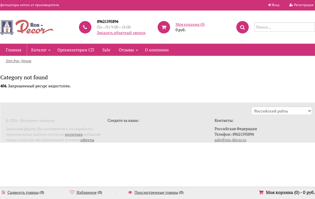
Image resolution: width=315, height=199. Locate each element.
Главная (13, 50)
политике (74, 134)
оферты (87, 139)
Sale (106, 50)
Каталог (38, 50)
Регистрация (303, 5)
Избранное (86, 192)
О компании (157, 50)
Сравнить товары (23, 192)
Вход (275, 5)
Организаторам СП (75, 50)
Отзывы (126, 50)
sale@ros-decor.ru (230, 139)
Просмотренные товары (156, 192)
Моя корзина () (190, 24)
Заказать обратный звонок (121, 32)
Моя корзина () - (290, 192)
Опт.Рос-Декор (18, 60)
